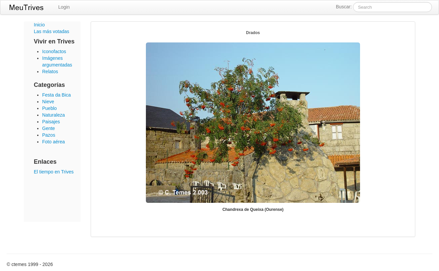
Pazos (48, 135)
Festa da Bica (56, 95)
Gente (48, 128)
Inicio (39, 24)
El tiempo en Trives (54, 171)
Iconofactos (54, 51)
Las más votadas (51, 31)
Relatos (50, 71)
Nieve (48, 101)
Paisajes (51, 121)
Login (64, 7)
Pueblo (49, 108)
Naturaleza (53, 115)
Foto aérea (53, 141)
